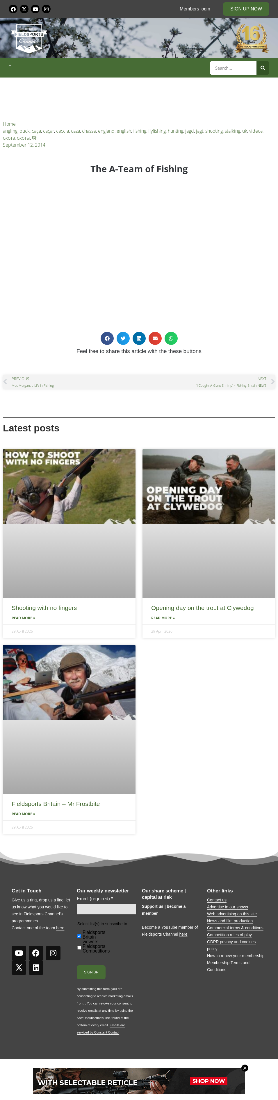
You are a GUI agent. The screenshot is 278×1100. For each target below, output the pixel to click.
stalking (232, 131)
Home (9, 124)
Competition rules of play (229, 934)
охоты (23, 138)
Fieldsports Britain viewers (94, 937)
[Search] (262, 68)
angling (10, 131)
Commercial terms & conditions (235, 928)
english (124, 131)
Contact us (217, 900)
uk (244, 131)
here (60, 928)
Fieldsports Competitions (96, 948)
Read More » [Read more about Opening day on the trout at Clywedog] (163, 617)
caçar (48, 131)
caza (75, 131)
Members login (195, 8)
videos (256, 131)
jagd (189, 131)
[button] (108, 68)
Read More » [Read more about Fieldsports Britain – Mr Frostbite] (23, 813)
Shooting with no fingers (44, 607)
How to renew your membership (236, 955)
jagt (199, 131)
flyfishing (157, 131)
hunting (175, 131)
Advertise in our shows (227, 907)
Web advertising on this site (232, 914)
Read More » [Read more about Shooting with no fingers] (23, 617)
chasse (89, 131)
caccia (62, 131)
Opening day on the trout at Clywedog (202, 607)
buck (24, 131)
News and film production (230, 921)
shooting (214, 131)
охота (9, 138)
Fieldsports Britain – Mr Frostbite (56, 803)
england (106, 131)
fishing (139, 131)
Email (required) (95, 898)
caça (36, 131)
